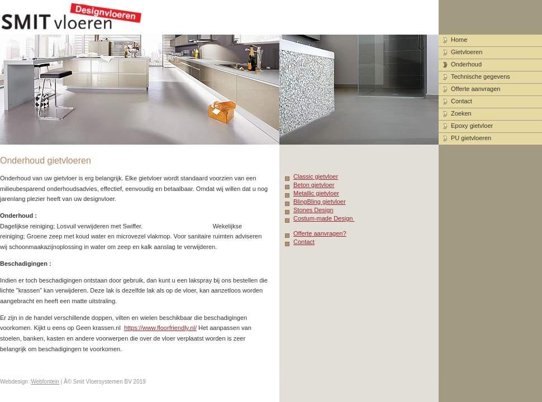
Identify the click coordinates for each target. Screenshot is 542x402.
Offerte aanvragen (475, 88)
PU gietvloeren (471, 138)
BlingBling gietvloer (319, 201)
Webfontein (45, 382)
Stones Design (313, 210)
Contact (304, 241)
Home (459, 39)
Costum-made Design (323, 218)
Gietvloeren (466, 52)
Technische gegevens (480, 76)
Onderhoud (466, 64)
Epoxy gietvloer (472, 125)
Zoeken (461, 113)
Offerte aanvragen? (319, 233)
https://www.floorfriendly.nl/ (160, 327)
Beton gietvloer (313, 184)
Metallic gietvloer (316, 193)
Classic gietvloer (315, 176)
